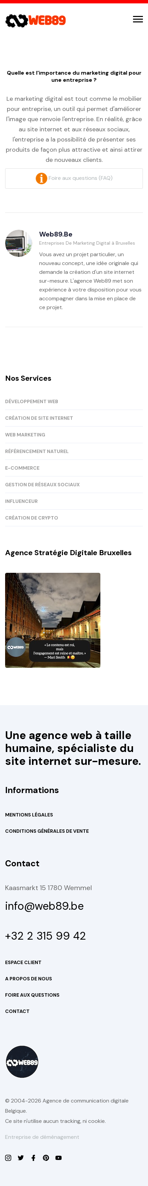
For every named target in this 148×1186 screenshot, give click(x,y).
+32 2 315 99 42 (45, 935)
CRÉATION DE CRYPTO (31, 518)
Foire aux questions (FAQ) (74, 178)
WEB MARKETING (25, 435)
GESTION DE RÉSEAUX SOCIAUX (42, 485)
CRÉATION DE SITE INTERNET (39, 418)
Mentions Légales (29, 815)
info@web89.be (44, 906)
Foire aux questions (32, 995)
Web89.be (55, 234)
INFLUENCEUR (21, 501)
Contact (17, 1011)
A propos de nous (28, 979)
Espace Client (23, 962)
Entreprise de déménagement (42, 1137)
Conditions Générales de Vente (47, 831)
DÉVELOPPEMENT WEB (31, 401)
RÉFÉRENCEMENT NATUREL (37, 451)
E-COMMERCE (22, 468)
